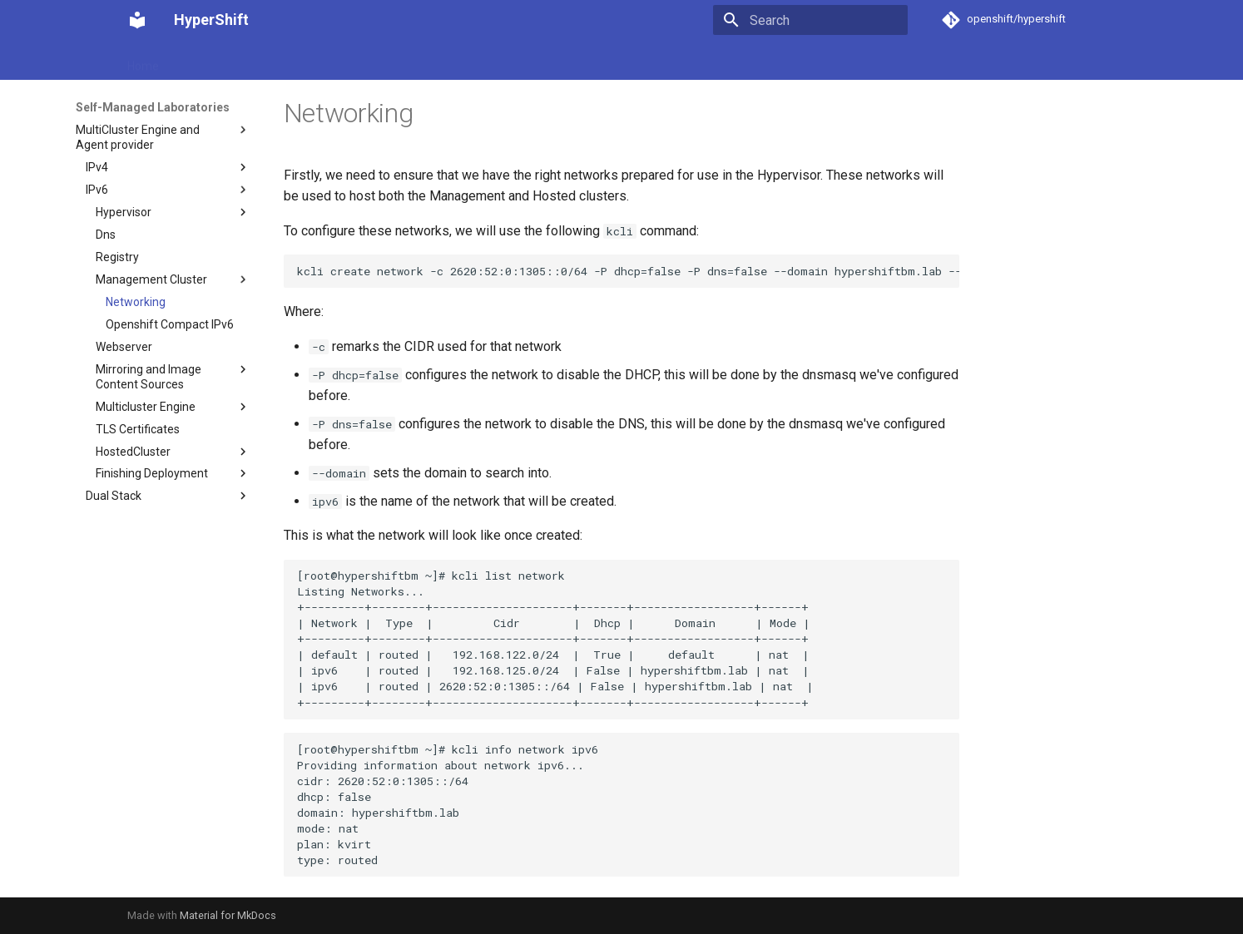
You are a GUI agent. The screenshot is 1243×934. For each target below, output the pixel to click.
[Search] (810, 20)
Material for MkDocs (228, 915)
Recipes (559, 60)
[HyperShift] (137, 20)
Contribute (703, 60)
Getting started (218, 60)
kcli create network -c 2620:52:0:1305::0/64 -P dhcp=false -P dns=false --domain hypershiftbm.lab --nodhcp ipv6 (628, 271)
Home (143, 60)
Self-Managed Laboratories (446, 60)
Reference (628, 60)
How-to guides (316, 60)
